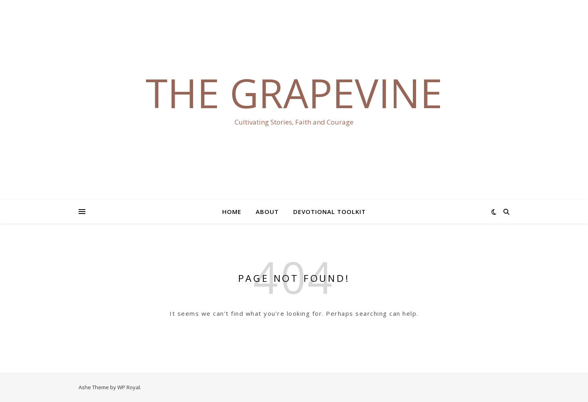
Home (231, 212)
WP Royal (128, 387)
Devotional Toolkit (329, 212)
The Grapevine (294, 93)
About (267, 212)
